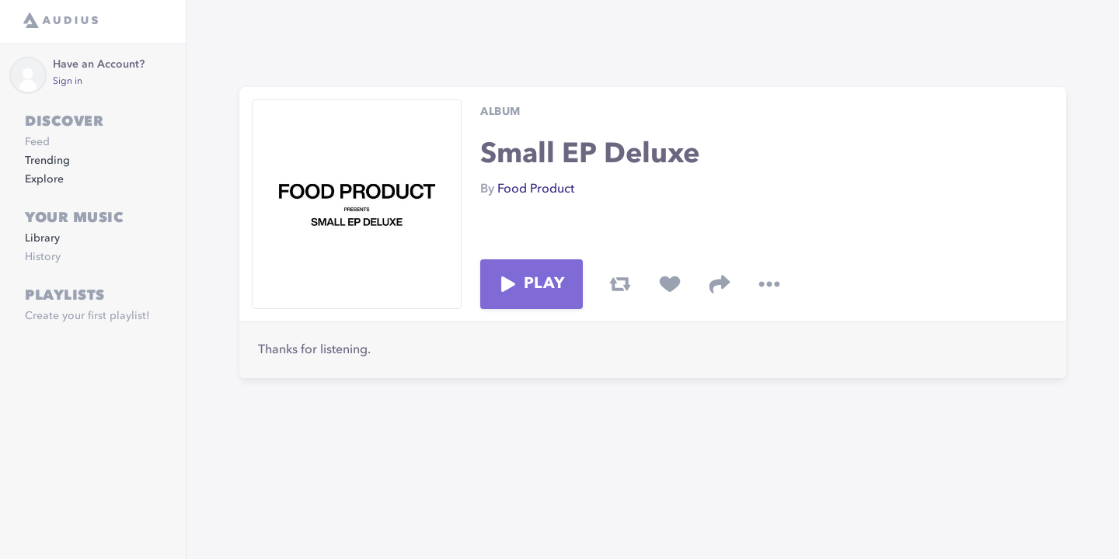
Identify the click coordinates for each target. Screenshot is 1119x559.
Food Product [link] (535, 189)
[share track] (719, 284)
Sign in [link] (67, 81)
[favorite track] (669, 284)
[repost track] (620, 284)
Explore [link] (44, 179)
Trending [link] (47, 160)
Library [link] (42, 238)
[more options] (769, 284)
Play (531, 284)
